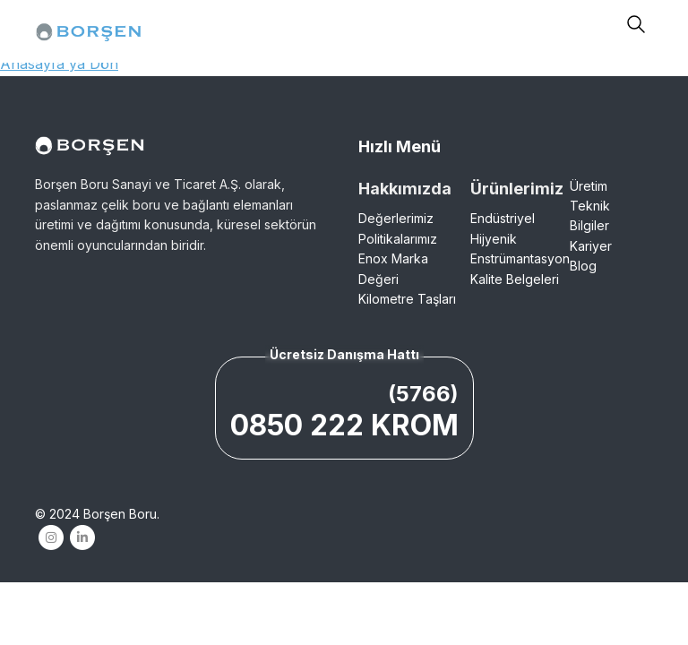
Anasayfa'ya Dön (59, 64)
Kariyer (591, 246)
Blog (583, 265)
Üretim (588, 186)
